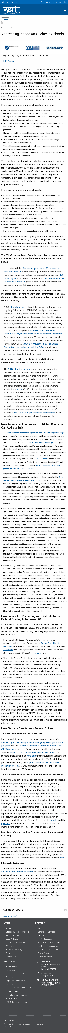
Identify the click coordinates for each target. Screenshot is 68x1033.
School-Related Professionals (50, 943)
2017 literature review (19, 369)
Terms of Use (8, 1021)
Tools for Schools (41, 458)
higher (13, 278)
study (19, 389)
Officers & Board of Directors (17, 932)
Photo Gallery (11, 998)
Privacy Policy (9, 1027)
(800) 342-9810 (47, 976)
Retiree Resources (45, 957)
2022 (40, 480)
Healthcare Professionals (48, 946)
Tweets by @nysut (9, 915)
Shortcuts (10, 953)
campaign (37, 653)
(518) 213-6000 (47, 973)
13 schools (8, 649)
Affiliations (10, 946)
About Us (9, 928)
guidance (5, 823)
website (53, 820)
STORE (58, 2)
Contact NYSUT (12, 957)
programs (12, 749)
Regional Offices (12, 935)
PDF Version (8, 61)
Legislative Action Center (15, 981)
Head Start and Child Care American (27, 752)
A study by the (36, 330)
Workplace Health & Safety (16, 995)
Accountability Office (34, 347)
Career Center (11, 984)
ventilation (32, 755)
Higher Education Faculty (48, 950)
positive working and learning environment (34, 412)
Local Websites (12, 939)
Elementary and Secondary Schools (17, 742)
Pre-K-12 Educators (45, 939)
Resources (10, 970)
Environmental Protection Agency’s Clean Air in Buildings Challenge (35, 432)
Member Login (43, 935)
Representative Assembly (16, 943)
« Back (5, 20)
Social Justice (11, 966)
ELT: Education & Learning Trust (18, 988)
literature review (19, 306)
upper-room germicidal (37, 762)
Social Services (12, 991)
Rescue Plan (50, 752)
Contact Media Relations (51, 983)
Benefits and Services (46, 932)
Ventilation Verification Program (42, 442)
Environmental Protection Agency (17, 871)
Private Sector (43, 953)
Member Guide (43, 928)
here (62, 857)
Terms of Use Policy (14, 950)
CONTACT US (49, 2)
